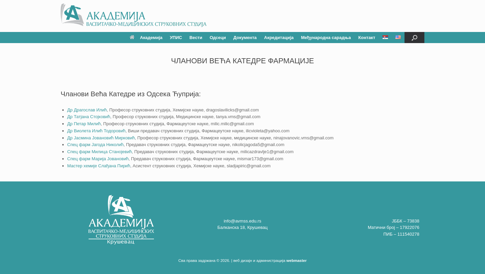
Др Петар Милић (84, 123)
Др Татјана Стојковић (88, 116)
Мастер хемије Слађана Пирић (98, 165)
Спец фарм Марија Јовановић (98, 158)
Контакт (366, 37)
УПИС (176, 37)
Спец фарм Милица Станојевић (99, 151)
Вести (195, 37)
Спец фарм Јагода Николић (95, 144)
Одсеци (217, 37)
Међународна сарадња (326, 37)
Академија (146, 37)
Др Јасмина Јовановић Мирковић (101, 137)
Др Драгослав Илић (87, 109)
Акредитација (279, 37)
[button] (414, 37)
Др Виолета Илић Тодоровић (96, 130)
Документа (245, 37)
